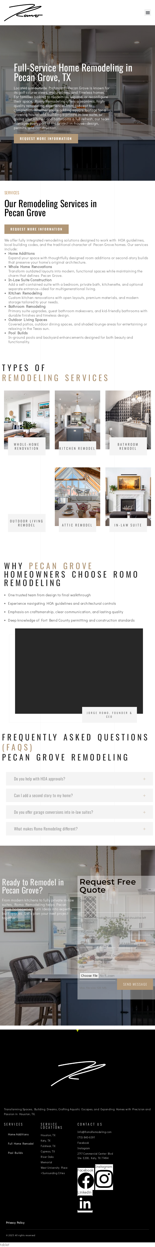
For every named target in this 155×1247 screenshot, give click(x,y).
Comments (87, 900)
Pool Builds (15, 1153)
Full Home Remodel (21, 1143)
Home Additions (18, 1134)
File (82, 967)
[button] (147, 12)
